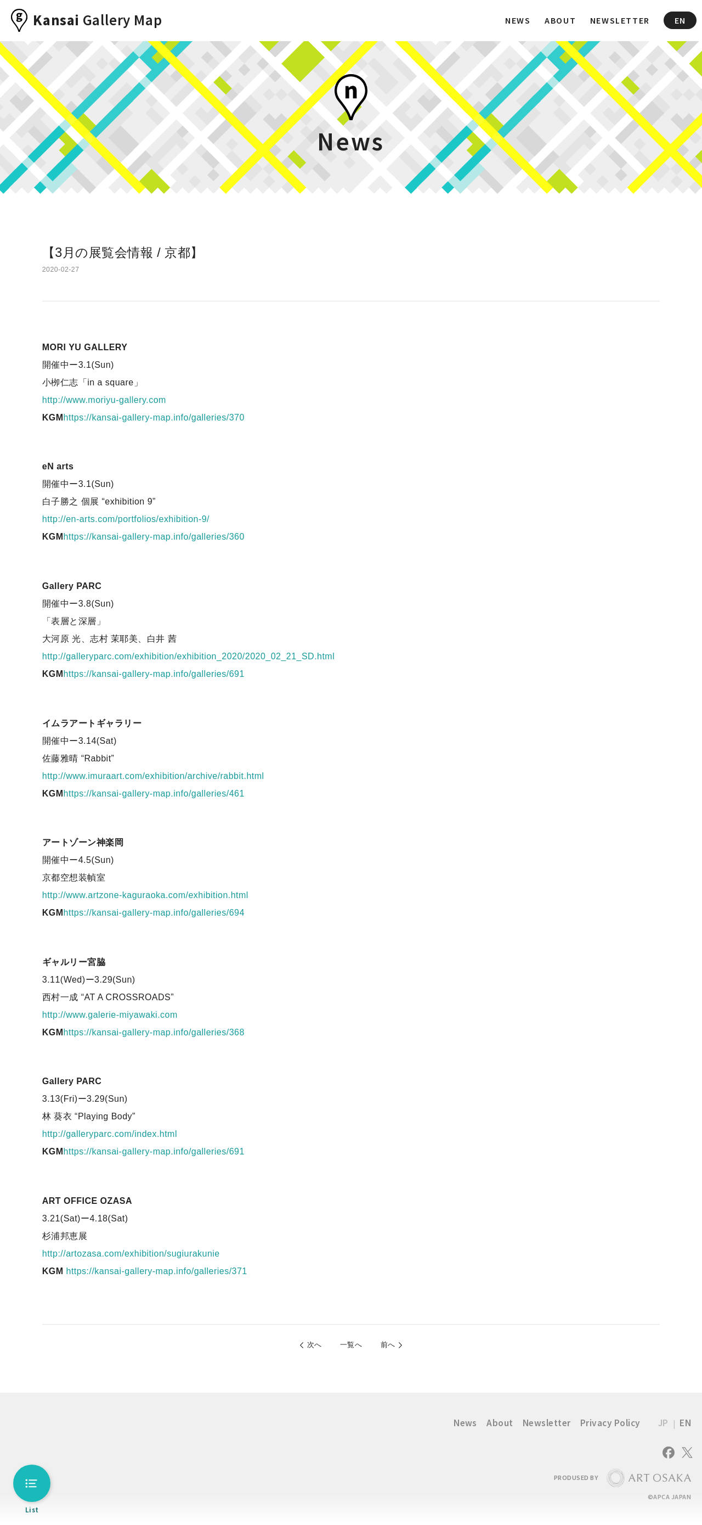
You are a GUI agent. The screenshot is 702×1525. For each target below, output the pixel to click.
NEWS (517, 20)
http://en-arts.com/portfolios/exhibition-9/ (126, 519)
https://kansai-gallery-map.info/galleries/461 (154, 793)
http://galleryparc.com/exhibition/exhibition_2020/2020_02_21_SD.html (188, 656)
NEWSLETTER (620, 20)
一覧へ (350, 1347)
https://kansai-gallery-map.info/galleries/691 (154, 674)
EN (680, 20)
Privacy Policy (610, 1427)
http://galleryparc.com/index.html (109, 1134)
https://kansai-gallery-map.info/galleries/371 (155, 1271)
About (499, 1427)
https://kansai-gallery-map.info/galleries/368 (154, 1032)
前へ (396, 1347)
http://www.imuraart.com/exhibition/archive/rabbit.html (153, 776)
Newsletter (547, 1427)
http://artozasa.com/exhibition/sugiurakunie (131, 1253)
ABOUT (560, 20)
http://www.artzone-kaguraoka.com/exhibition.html (145, 895)
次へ (306, 1347)
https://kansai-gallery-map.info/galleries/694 (154, 912)
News (465, 1427)
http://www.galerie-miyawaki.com (110, 1014)
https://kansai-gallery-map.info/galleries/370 (154, 417)
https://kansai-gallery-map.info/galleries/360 (154, 536)
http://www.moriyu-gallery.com (104, 400)
